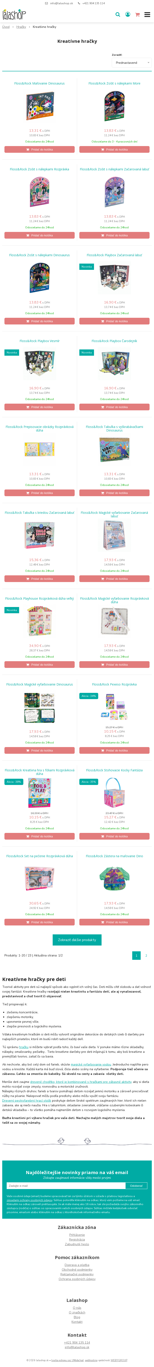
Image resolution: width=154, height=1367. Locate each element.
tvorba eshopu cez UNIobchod (67, 1360)
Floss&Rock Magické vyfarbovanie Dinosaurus (39, 684)
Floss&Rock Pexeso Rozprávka (114, 684)
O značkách (77, 1312)
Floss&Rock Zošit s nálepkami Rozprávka (39, 169)
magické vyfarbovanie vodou (91, 1064)
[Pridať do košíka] (39, 149)
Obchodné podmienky (77, 1270)
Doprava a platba (77, 1265)
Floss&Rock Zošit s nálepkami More (114, 83)
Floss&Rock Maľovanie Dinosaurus (39, 83)
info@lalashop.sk (61, 3)
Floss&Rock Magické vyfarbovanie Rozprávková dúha (114, 600)
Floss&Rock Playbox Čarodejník (114, 341)
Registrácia (77, 1239)
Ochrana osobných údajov (77, 1279)
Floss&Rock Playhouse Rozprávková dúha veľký (39, 598)
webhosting (91, 1360)
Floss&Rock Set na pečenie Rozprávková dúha (39, 856)
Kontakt (77, 1322)
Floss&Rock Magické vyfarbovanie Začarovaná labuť (114, 514)
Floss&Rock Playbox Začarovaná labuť (114, 255)
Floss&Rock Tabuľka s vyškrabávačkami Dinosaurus (114, 428)
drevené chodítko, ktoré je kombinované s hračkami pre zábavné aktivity (80, 1082)
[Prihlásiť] (127, 14)
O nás (77, 1308)
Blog (77, 1317)
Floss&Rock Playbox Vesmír (40, 341)
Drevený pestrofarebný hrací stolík (26, 1101)
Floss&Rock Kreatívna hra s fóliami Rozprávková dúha (39, 772)
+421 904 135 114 (93, 3)
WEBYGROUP (119, 1360)
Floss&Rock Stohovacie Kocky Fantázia (114, 770)
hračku (23, 1047)
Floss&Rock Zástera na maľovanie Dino (114, 856)
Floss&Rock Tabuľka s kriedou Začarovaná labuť (39, 512)
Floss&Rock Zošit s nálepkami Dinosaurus (39, 255)
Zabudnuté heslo (77, 1244)
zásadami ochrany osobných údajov (29, 1200)
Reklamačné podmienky (77, 1274)
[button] (118, 14)
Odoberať (136, 1185)
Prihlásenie (77, 1235)
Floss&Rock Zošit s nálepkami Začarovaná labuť (114, 169)
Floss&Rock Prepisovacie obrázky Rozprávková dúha (40, 428)
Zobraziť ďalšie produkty (77, 939)
